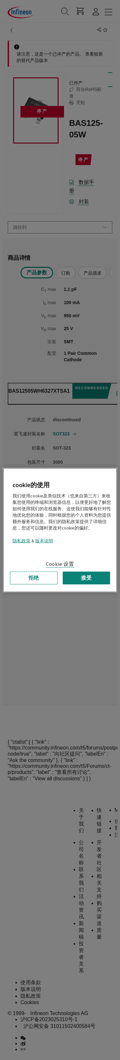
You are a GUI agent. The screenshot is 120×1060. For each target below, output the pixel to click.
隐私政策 (21, 541)
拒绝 (33, 577)
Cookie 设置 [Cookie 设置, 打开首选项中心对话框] (60, 563)
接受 (86, 577)
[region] (60, 530)
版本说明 (44, 541)
